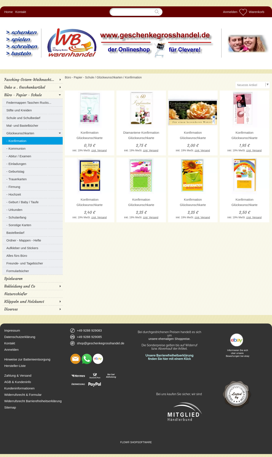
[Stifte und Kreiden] (32, 110)
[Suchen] (136, 12)
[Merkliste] (243, 12)
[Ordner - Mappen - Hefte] (32, 240)
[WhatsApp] (86, 358)
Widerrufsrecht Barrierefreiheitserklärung (33, 401)
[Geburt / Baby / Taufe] (32, 202)
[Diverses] (32, 309)
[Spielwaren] (32, 278)
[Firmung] (32, 186)
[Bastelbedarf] (32, 232)
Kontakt (20, 12)
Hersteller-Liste (15, 366)
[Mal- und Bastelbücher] (32, 125)
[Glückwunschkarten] (32, 133)
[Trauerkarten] (32, 179)
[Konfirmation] (32, 141)
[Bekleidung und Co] (32, 286)
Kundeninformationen (19, 388)
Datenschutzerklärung (19, 337)
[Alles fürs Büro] (32, 255)
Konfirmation (133, 77)
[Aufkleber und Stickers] (32, 248)
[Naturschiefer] (32, 294)
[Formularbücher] (32, 271)
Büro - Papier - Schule (79, 77)
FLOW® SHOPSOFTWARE (136, 442)
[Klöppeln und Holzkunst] (32, 301)
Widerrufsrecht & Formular (23, 394)
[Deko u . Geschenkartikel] (32, 87)
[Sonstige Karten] (32, 225)
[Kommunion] (32, 148)
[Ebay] (98, 358)
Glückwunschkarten (109, 77)
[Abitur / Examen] (32, 156)
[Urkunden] (32, 209)
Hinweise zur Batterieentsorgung (27, 359)
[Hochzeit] (32, 194)
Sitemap (10, 407)
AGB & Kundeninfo (17, 382)
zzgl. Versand (99, 150)
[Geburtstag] (32, 171)
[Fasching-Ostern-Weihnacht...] (32, 79)
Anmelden (230, 12)
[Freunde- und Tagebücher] (32, 263)
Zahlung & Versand (17, 375)
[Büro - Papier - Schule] (32, 95)
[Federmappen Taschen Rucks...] (32, 102)
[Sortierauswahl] (252, 85)
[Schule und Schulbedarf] (32, 118)
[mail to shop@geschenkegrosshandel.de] (75, 358)
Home (8, 12)
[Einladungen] (32, 163)
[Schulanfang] (32, 217)
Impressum (12, 330)
